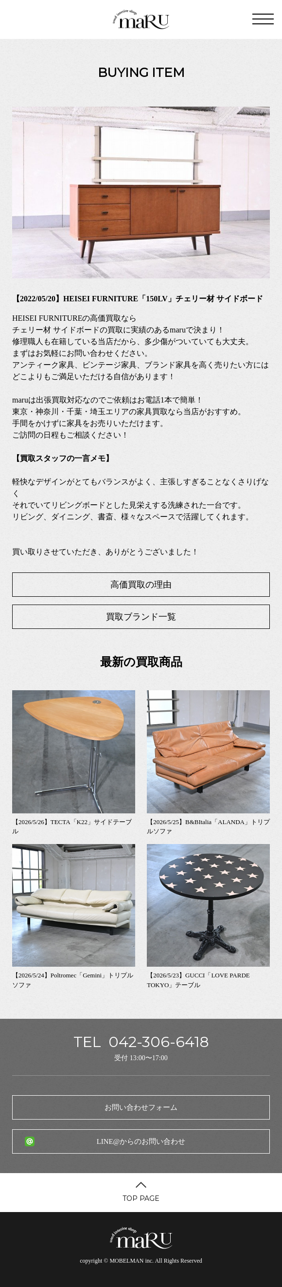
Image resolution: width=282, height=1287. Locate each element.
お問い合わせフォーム (141, 1107)
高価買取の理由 (141, 584)
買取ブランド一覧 (141, 617)
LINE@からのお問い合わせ (141, 1141)
